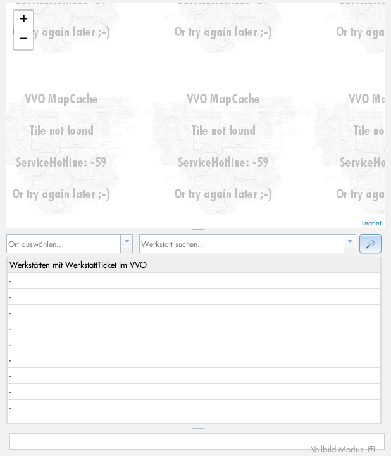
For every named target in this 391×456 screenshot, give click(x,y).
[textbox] (63, 244)
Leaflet (372, 222)
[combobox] (69, 243)
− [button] (24, 39)
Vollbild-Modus (343, 448)
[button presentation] (126, 241)
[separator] (195, 229)
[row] (194, 265)
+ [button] (24, 20)
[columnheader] (194, 265)
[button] (370, 244)
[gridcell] (194, 281)
